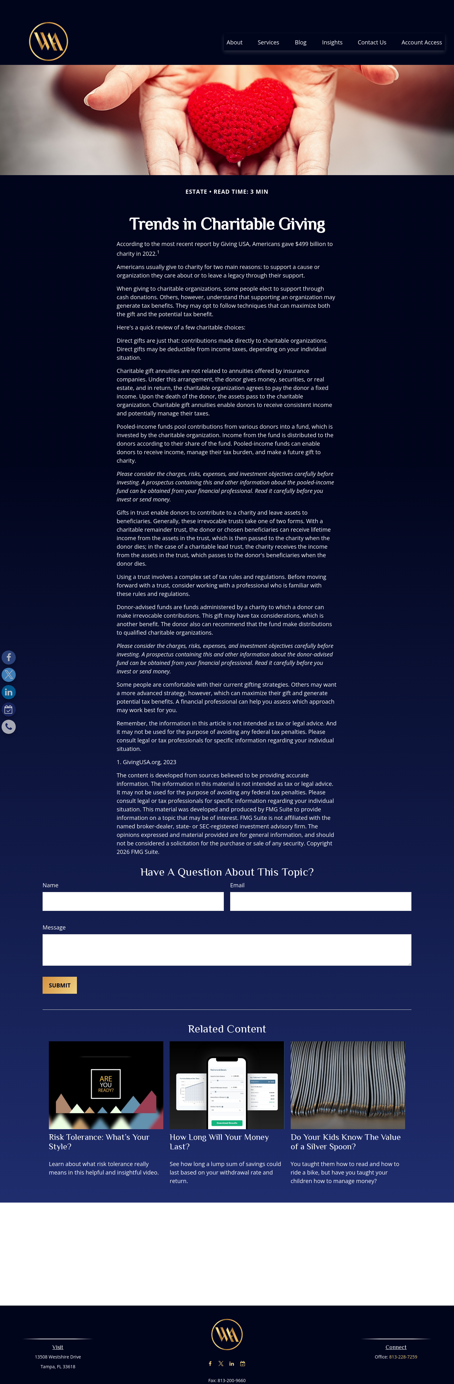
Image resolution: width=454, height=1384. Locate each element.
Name (50, 866)
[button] (235, 23)
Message (54, 908)
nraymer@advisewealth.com (227, 1372)
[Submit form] (60, 966)
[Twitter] (9, 675)
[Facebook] (9, 657)
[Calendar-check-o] (9, 709)
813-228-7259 (403, 1338)
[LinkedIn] (9, 692)
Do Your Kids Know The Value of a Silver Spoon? (346, 1122)
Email (237, 866)
